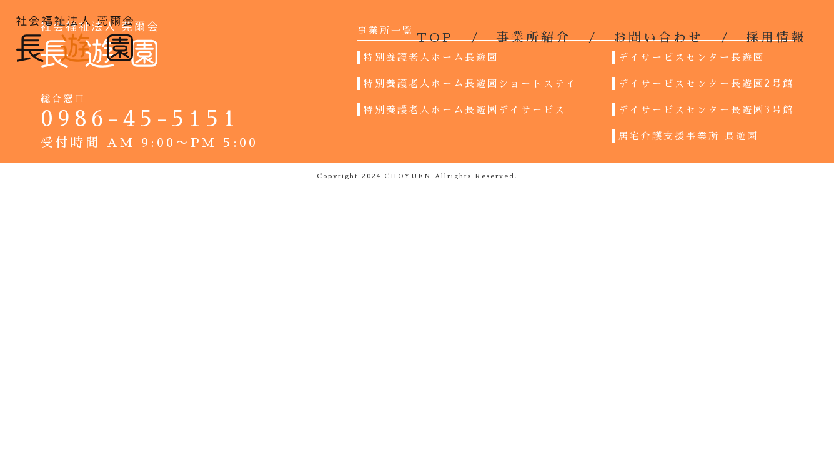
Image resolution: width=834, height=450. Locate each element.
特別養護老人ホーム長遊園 (431, 57)
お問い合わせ (658, 37)
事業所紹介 (533, 37)
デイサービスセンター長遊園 (691, 57)
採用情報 (776, 37)
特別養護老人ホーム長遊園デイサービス (465, 109)
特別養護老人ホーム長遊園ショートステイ (470, 83)
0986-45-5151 (140, 119)
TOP (435, 37)
